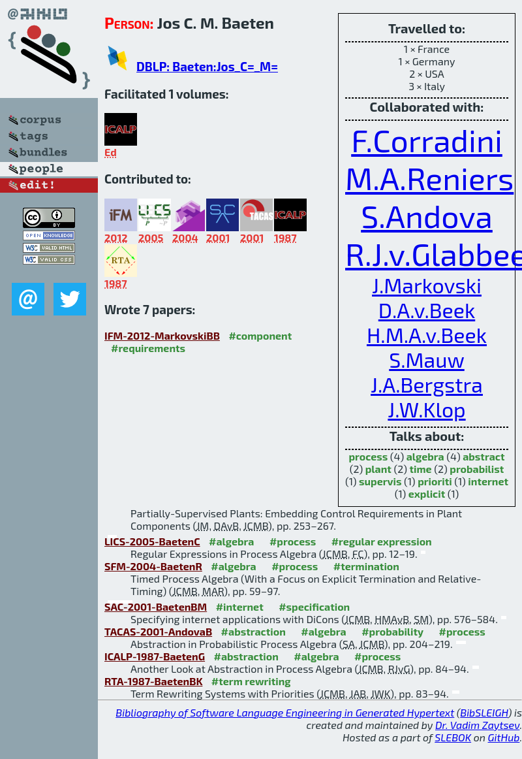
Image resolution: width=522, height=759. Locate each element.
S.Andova (427, 215)
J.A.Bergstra (427, 384)
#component (260, 335)
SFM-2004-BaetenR (153, 566)
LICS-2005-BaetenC (152, 541)
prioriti (435, 481)
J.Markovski (427, 284)
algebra (425, 456)
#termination (366, 566)
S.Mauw (427, 359)
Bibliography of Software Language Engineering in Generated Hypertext (284, 712)
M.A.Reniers (429, 178)
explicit (426, 493)
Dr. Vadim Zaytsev (477, 725)
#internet (240, 606)
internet (488, 481)
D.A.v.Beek (426, 309)
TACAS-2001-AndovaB (158, 631)
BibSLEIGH (484, 712)
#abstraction (253, 631)
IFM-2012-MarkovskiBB (162, 335)
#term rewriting (251, 681)
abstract (483, 456)
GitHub (504, 737)
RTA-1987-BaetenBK (153, 681)
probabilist (477, 468)
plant (378, 468)
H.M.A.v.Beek (427, 334)
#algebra (231, 541)
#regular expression (381, 541)
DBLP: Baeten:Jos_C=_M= (207, 66)
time (421, 468)
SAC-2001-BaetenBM (155, 606)
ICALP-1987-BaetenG (154, 656)
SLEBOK (453, 737)
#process (292, 541)
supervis (380, 481)
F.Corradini (426, 140)
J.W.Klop (426, 408)
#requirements (148, 348)
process (368, 456)
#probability (392, 631)
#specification (314, 606)
